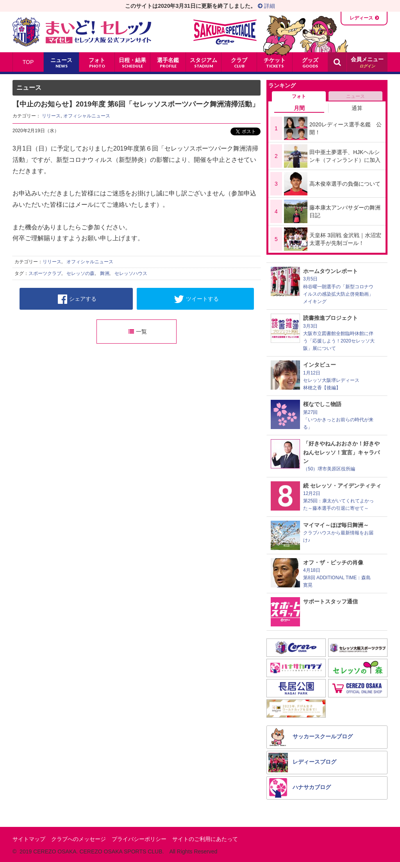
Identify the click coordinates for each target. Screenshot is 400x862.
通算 (357, 108)
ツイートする (196, 299)
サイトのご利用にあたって (205, 839)
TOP (28, 62)
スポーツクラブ (45, 273)
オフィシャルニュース (86, 116)
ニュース (355, 96)
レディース (361, 18)
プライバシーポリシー (139, 839)
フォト (299, 96)
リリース (51, 116)
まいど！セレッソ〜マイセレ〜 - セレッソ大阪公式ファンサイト (81, 32)
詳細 (266, 6)
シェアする (77, 299)
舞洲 (104, 273)
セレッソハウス (130, 273)
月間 (299, 108)
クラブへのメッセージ (78, 839)
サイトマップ (28, 839)
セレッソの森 (80, 273)
